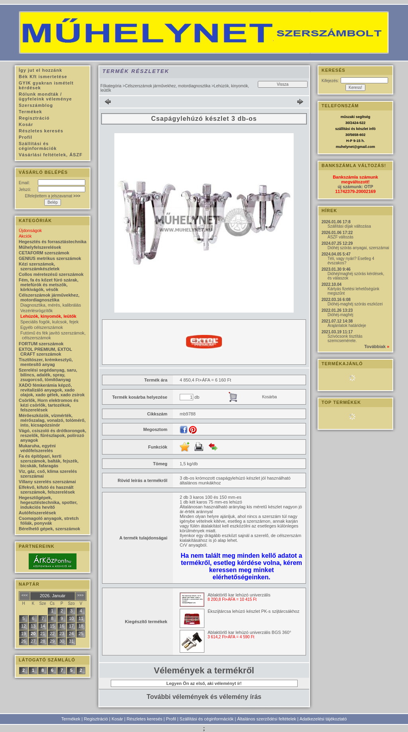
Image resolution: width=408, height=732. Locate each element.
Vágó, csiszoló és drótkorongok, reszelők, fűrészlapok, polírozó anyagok (52, 435)
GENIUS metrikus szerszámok (50, 258)
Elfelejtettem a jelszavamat (52, 196)
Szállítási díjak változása (349, 226)
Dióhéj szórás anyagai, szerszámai (358, 248)
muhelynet (345, 147)
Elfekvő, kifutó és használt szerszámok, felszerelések (47, 489)
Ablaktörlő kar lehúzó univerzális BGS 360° (249, 632)
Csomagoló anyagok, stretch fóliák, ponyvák (48, 520)
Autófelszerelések (37, 512)
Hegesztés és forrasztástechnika (52, 241)
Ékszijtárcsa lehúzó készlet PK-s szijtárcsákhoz (253, 611)
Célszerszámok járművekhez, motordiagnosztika (167, 86)
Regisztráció (96, 718)
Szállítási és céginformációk (207, 718)
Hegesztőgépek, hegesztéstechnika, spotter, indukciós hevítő (48, 502)
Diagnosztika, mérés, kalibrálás (50, 305)
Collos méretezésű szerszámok (51, 274)
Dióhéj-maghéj (340, 315)
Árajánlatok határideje (347, 325)
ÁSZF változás (340, 237)
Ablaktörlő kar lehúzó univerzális (239, 594)
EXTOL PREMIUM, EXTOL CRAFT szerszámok (45, 351)
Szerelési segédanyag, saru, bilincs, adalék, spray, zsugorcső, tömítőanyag (48, 375)
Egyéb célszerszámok (41, 327)
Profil (171, 718)
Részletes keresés (145, 718)
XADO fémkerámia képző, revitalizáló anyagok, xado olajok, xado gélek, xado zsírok (51, 390)
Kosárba (269, 397)
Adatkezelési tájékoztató (323, 718)
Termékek (70, 718)
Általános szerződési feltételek (266, 718)
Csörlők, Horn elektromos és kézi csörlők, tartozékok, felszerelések (48, 405)
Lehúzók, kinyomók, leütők (48, 316)
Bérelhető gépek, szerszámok (49, 528)
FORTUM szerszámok (41, 343)
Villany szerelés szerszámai (47, 481)
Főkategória (111, 86)
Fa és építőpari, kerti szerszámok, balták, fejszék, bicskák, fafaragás (48, 461)
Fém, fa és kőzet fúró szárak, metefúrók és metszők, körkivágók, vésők (48, 284)
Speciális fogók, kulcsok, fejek (49, 321)
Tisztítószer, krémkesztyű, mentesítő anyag (46, 362)
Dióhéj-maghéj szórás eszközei (355, 304)
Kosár (117, 718)
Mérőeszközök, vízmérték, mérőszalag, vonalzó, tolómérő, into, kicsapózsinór (52, 420)
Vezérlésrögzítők (36, 310)
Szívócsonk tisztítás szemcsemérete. (345, 338)
